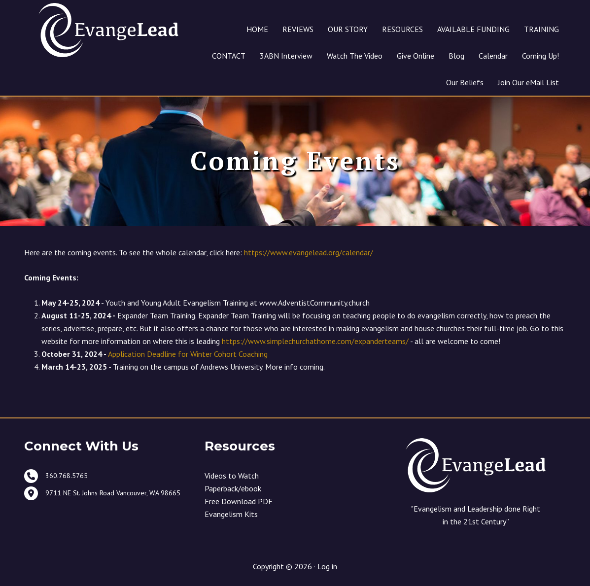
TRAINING (541, 29)
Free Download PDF (239, 502)
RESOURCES (402, 29)
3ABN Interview (286, 56)
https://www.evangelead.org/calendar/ (308, 253)
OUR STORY (348, 29)
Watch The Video (354, 56)
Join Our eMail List (528, 82)
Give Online (415, 56)
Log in (327, 567)
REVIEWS (297, 29)
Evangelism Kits (231, 514)
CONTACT (228, 56)
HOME (257, 29)
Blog (456, 56)
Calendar (493, 56)
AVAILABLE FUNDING (473, 29)
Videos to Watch (232, 476)
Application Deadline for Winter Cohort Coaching (188, 355)
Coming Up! (540, 56)
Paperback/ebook (233, 489)
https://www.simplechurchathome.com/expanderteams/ (315, 342)
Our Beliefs (465, 82)
